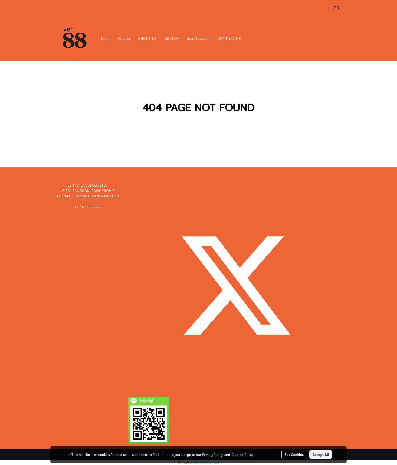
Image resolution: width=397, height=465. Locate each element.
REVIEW (172, 38)
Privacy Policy (212, 454)
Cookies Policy (242, 454)
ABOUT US (147, 38)
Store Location (198, 38)
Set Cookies (294, 454)
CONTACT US (229, 38)
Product (124, 38)
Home (105, 38)
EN (334, 8)
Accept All (320, 454)
